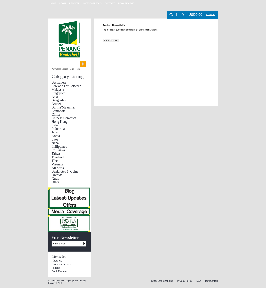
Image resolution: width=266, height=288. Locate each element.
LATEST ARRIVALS (92, 3)
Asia (55, 96)
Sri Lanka (58, 150)
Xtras (55, 178)
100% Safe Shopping (162, 281)
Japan (55, 132)
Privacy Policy (184, 281)
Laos (55, 139)
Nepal (56, 143)
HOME (53, 3)
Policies (56, 267)
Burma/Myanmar (63, 107)
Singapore (58, 93)
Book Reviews (60, 271)
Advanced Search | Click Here (66, 69)
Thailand (58, 157)
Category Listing (68, 76)
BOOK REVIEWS (126, 3)
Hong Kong (60, 121)
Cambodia (58, 111)
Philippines (59, 146)
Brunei (56, 104)
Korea (56, 136)
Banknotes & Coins (65, 171)
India (55, 125)
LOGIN (62, 3)
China (56, 114)
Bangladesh (59, 100)
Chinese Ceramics (64, 118)
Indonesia (58, 129)
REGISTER (74, 3)
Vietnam (57, 164)
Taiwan (57, 153)
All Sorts (58, 168)
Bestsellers (59, 82)
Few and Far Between (66, 86)
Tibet (55, 161)
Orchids (57, 175)
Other (55, 182)
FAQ (198, 281)
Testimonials (211, 281)
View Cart (210, 14)
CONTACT (110, 3)
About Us (57, 260)
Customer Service (61, 264)
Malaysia (58, 89)
